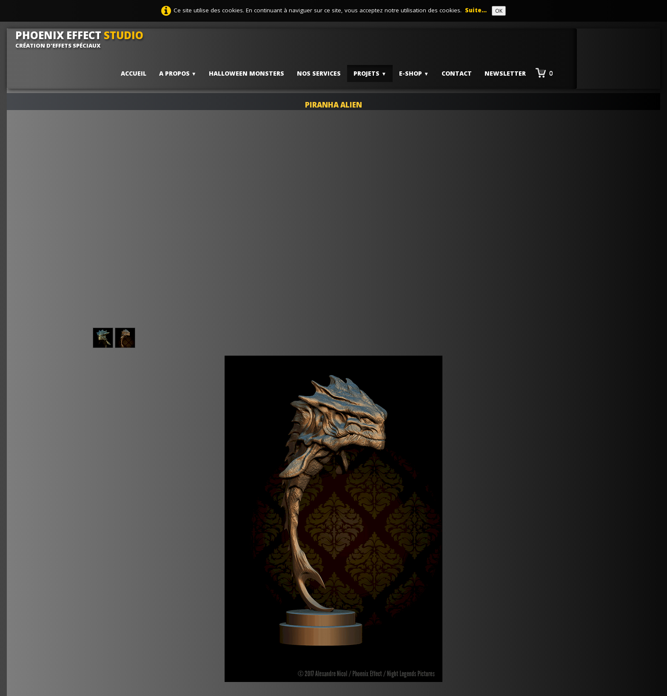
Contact (457, 73)
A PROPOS (178, 73)
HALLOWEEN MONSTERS (246, 73)
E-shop (414, 73)
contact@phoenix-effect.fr (120, 649)
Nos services (319, 73)
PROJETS (369, 73)
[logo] (82, 39)
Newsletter (505, 73)
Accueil (133, 73)
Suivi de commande (295, 632)
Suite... (476, 10)
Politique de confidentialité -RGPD (317, 623)
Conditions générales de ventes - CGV (322, 615)
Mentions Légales (293, 606)
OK (498, 10)
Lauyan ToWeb (468, 615)
